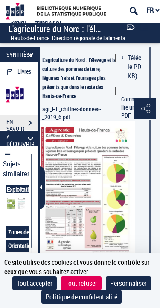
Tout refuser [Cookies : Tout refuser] (81, 283)
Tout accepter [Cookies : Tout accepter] (34, 283)
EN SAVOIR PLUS (22, 124)
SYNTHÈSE (21, 54)
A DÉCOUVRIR (21, 138)
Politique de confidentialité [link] (81, 297)
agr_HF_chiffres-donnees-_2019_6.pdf (71, 113)
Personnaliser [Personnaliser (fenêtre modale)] (128, 283)
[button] (145, 109)
